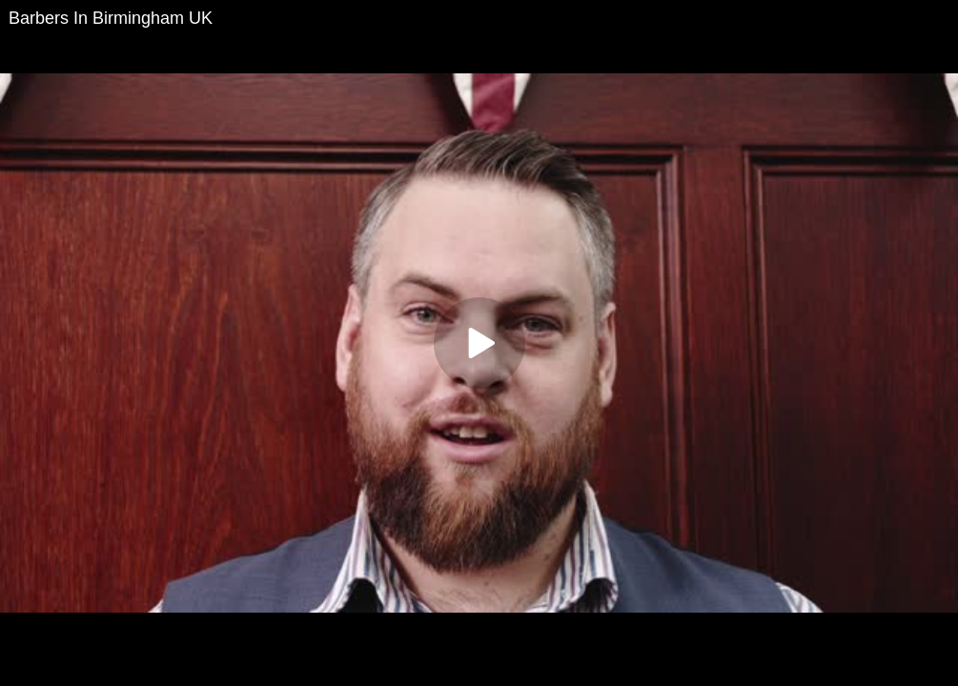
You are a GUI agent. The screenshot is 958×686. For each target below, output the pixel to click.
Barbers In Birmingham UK (111, 18)
